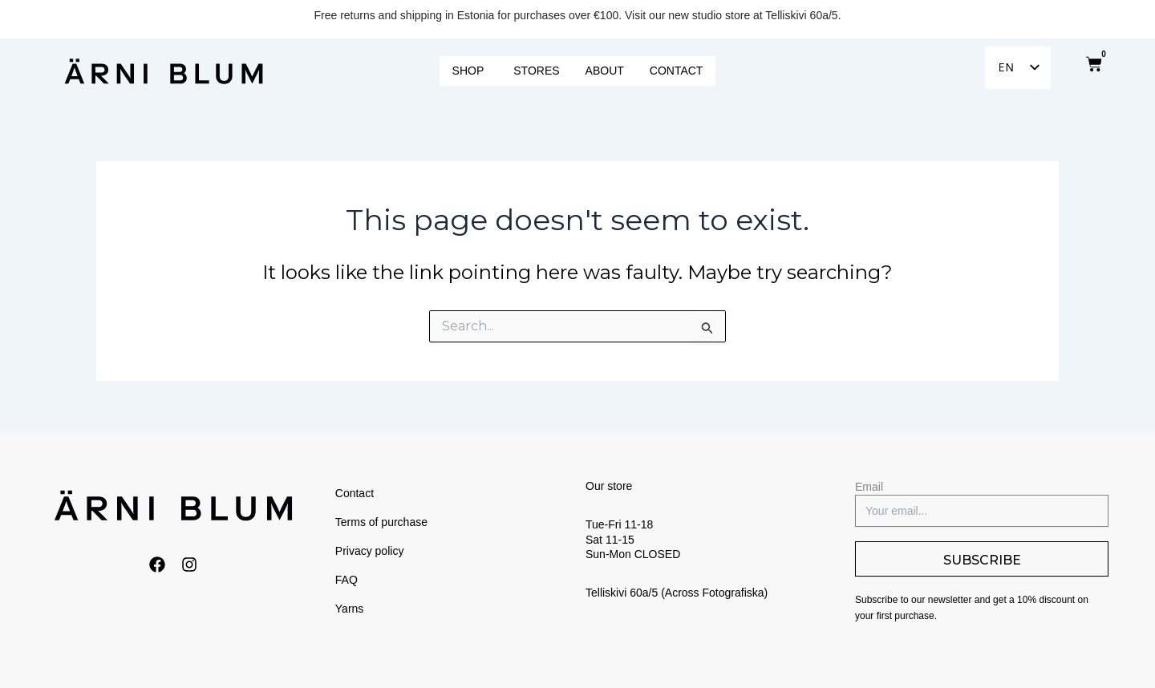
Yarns (349, 608)
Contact (354, 493)
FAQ (346, 579)
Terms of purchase (381, 522)
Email (869, 486)
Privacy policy (369, 550)
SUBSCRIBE (982, 560)
